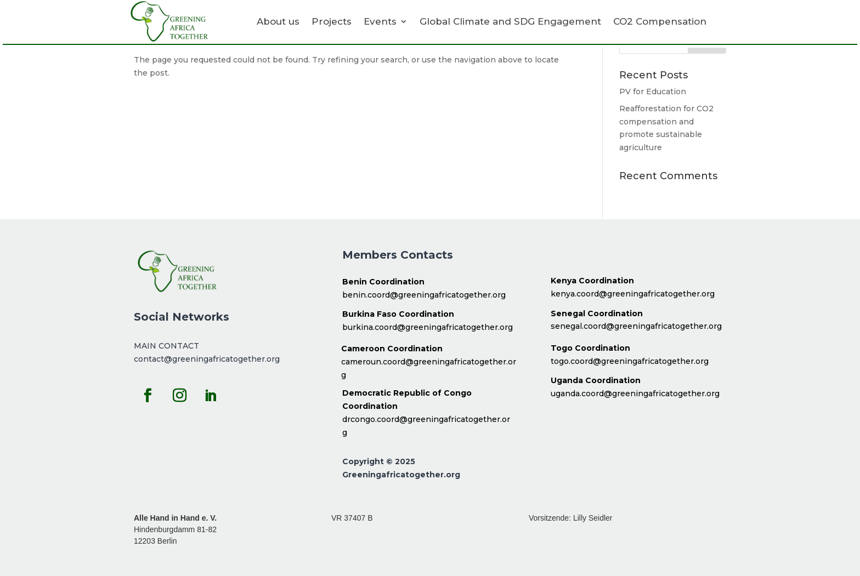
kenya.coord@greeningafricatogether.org (633, 294)
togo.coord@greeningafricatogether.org (630, 361)
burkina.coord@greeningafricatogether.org (427, 327)
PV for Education (652, 91)
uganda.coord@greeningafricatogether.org (635, 393)
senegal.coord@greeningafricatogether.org (636, 326)
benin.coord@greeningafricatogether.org (424, 295)
